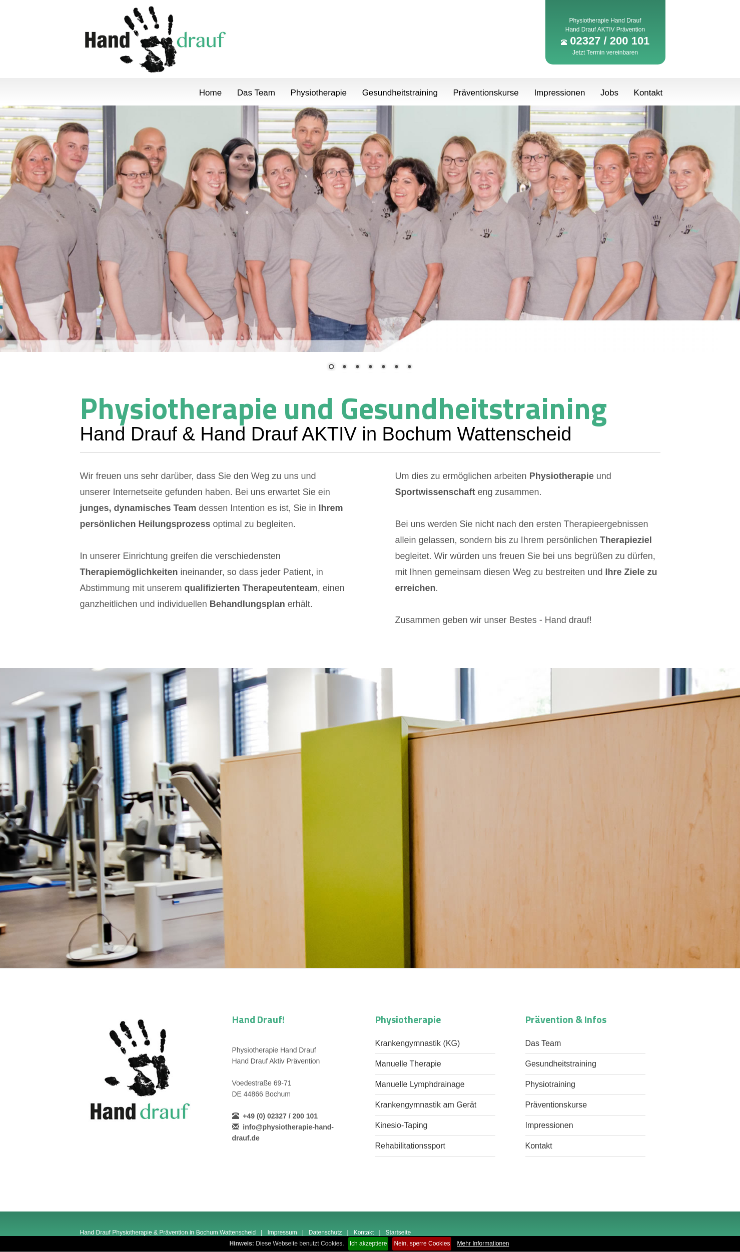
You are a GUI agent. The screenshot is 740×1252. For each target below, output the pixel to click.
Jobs (609, 93)
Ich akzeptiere (368, 1243)
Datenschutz (325, 1232)
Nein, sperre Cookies (422, 1243)
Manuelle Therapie (408, 1064)
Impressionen (559, 93)
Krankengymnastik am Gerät (426, 1104)
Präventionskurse (485, 93)
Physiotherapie (319, 93)
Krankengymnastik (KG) (417, 1043)
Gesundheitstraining (400, 93)
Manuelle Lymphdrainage (420, 1084)
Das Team (256, 93)
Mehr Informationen (483, 1243)
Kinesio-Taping (401, 1125)
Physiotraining (550, 1084)
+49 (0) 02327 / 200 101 (275, 1116)
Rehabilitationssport (410, 1146)
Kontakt (648, 93)
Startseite (398, 1232)
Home (210, 93)
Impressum (282, 1232)
